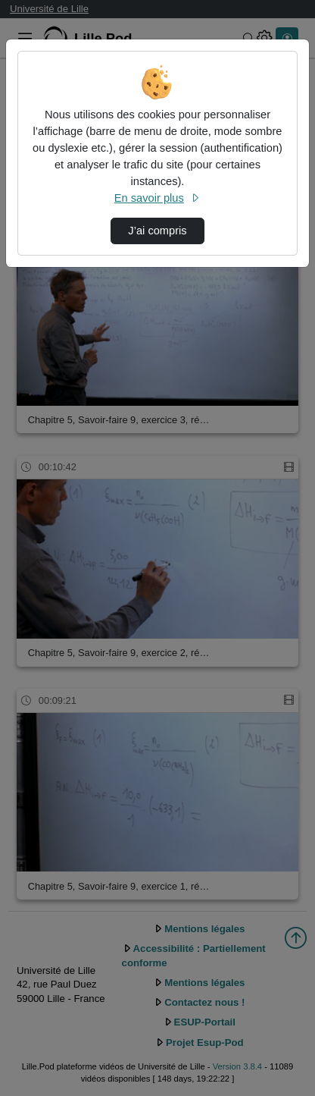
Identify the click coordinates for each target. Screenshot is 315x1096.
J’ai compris (157, 231)
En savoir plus (157, 198)
